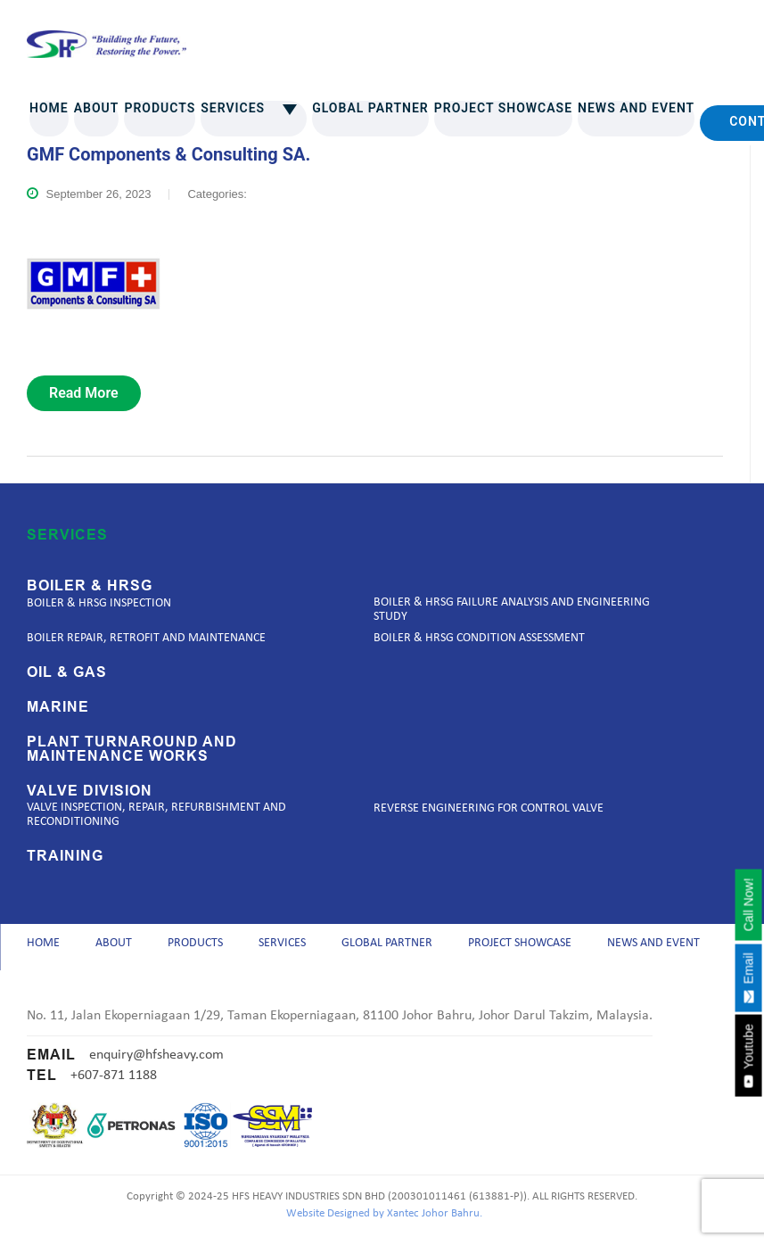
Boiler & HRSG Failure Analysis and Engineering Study (512, 609)
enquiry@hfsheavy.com (156, 1064)
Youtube (748, 1056)
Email (748, 977)
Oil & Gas (67, 672)
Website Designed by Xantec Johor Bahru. (384, 1223)
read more (84, 392)
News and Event (636, 108)
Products (159, 108)
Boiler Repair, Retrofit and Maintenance (146, 638)
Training (65, 856)
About (96, 108)
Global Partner (370, 108)
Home (49, 108)
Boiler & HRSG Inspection (99, 603)
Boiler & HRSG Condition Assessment (479, 638)
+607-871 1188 (113, 1084)
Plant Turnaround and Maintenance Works (132, 749)
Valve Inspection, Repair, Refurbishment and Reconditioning (156, 815)
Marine (58, 707)
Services (254, 108)
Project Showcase (503, 108)
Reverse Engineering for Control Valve (489, 808)
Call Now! (748, 904)
